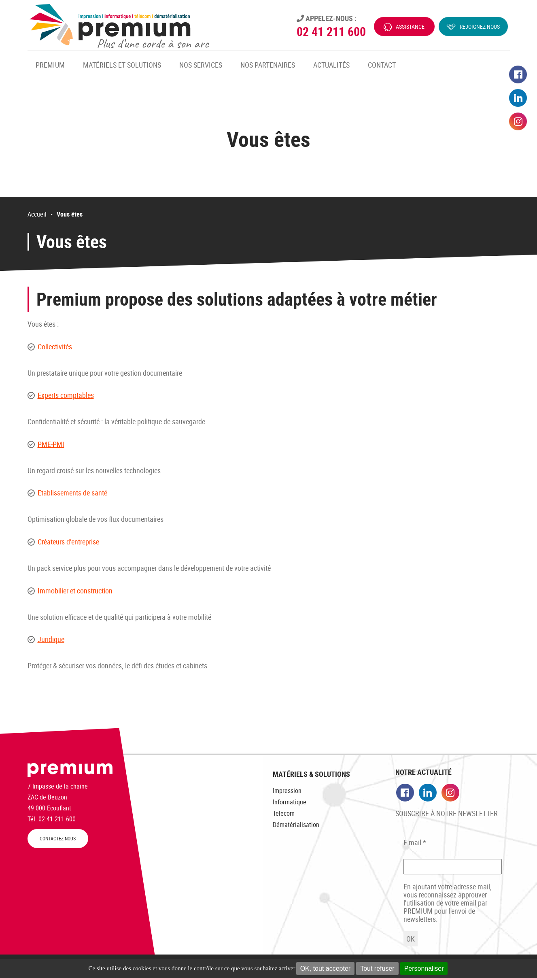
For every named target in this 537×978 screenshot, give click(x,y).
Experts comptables (66, 395)
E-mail (414, 842)
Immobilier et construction (75, 590)
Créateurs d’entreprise (68, 541)
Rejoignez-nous (480, 26)
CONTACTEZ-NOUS (58, 838)
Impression (287, 790)
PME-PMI (51, 444)
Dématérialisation (296, 824)
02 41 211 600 (331, 31)
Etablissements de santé (72, 493)
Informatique (289, 801)
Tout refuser (377, 968)
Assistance (410, 26)
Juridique (51, 639)
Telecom (284, 813)
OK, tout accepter (325, 968)
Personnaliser (424, 968)
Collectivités (55, 346)
